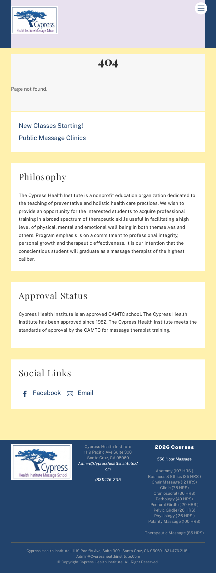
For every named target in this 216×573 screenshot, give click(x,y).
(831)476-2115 (108, 479)
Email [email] (79, 393)
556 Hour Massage (174, 459)
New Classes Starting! (51, 125)
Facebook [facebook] (40, 393)
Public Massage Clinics (52, 138)
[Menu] (201, 8)
